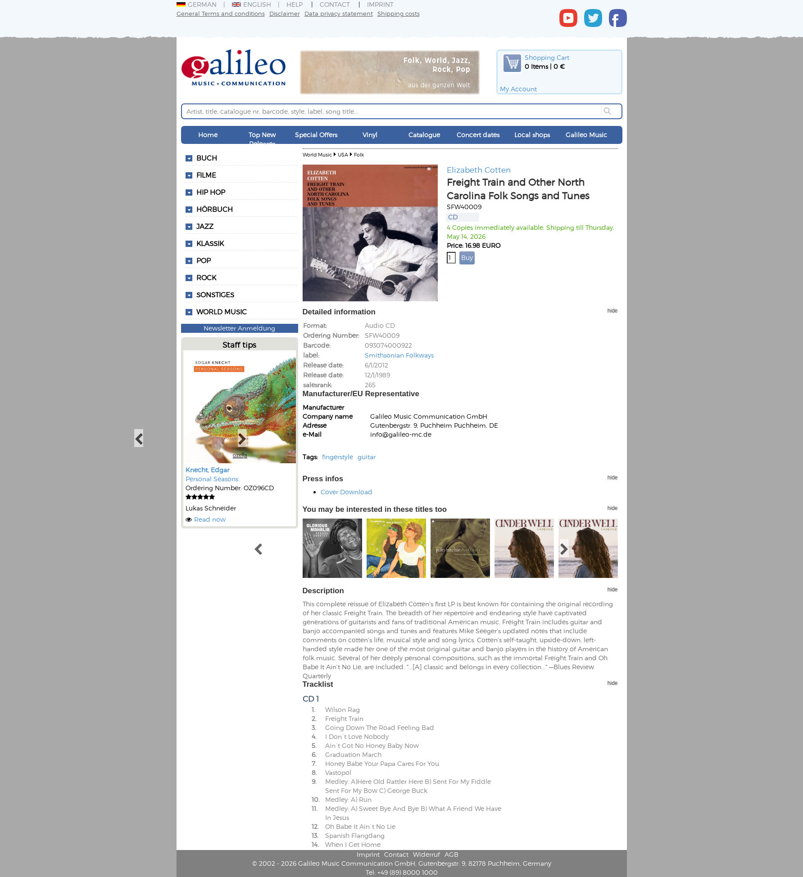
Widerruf (426, 854)
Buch (206, 158)
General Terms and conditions (221, 13)
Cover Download (346, 492)
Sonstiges (215, 295)
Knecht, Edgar (207, 470)
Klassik (210, 243)
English (251, 4)
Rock (206, 277)
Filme (206, 175)
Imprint (380, 4)
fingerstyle (337, 457)
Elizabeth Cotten (479, 169)
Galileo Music (586, 135)
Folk (359, 154)
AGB (451, 854)
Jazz (204, 226)
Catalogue (424, 135)
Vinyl (370, 135)
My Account (518, 89)
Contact (335, 4)
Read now (210, 519)
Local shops (532, 135)
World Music (221, 312)
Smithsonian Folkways (399, 355)
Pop (203, 260)
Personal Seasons (212, 479)
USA (343, 154)
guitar (367, 457)
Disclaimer (284, 13)
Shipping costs (398, 13)
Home (208, 135)
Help (294, 4)
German (197, 4)
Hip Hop (210, 192)
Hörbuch (214, 209)
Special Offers (316, 135)
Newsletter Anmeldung (239, 328)
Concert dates (478, 135)
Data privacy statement (338, 13)
